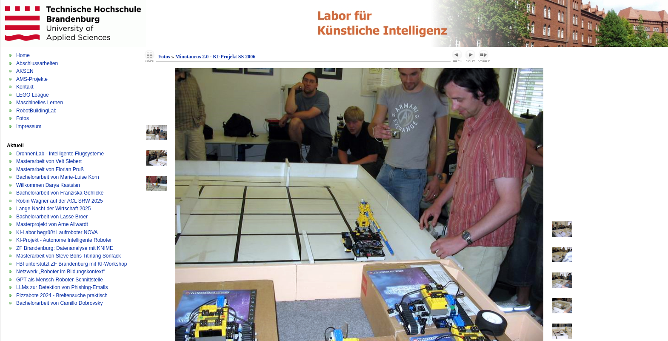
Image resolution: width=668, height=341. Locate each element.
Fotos (22, 118)
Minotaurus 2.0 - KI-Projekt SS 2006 (215, 57)
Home (23, 55)
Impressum (28, 126)
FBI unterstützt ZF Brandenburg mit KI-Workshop (71, 264)
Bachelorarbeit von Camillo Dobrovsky (59, 303)
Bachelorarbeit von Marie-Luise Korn (57, 177)
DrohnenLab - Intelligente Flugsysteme (60, 154)
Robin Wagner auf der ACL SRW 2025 (59, 201)
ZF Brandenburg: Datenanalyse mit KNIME (64, 248)
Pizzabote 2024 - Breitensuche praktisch (62, 295)
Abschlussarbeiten (37, 63)
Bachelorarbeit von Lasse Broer (52, 217)
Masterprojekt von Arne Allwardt (52, 224)
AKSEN (25, 71)
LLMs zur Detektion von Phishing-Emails (62, 287)
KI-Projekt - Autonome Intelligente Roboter (64, 240)
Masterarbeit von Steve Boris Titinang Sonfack (68, 256)
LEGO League (32, 95)
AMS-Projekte (32, 79)
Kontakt (25, 87)
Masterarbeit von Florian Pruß (50, 169)
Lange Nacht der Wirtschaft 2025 (53, 209)
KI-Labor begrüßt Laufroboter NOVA (57, 232)
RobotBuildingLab (36, 111)
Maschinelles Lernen (39, 103)
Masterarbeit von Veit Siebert (49, 161)
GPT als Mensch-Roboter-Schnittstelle (59, 280)
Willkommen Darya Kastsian (48, 185)
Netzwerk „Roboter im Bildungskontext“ (60, 272)
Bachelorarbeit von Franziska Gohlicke (59, 193)
